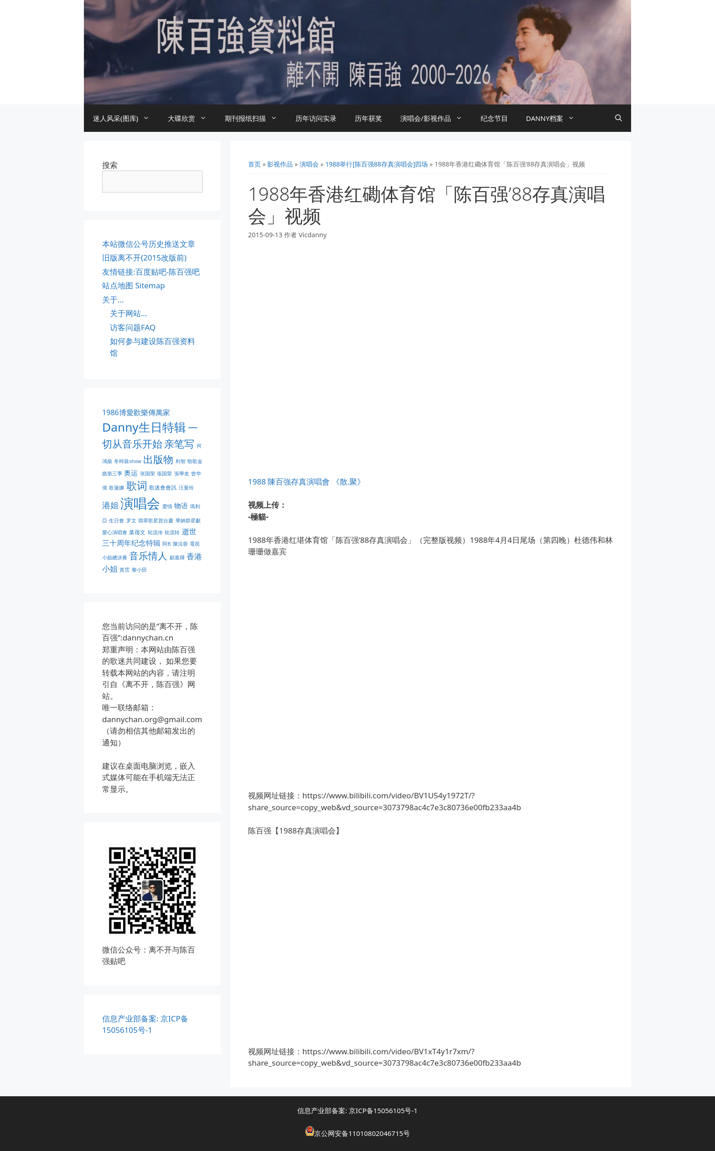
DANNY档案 (555, 118)
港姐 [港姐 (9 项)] (110, 505)
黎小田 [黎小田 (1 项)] (139, 570)
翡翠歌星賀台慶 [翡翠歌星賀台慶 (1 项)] (155, 520)
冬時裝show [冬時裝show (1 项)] (127, 461)
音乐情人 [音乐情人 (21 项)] (148, 555)
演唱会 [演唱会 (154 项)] (140, 503)
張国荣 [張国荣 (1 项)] (164, 473)
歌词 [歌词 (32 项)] (136, 486)
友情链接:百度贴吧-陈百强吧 (151, 271)
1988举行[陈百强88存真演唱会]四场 (376, 164)
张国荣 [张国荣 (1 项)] (147, 473)
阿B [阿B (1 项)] (166, 544)
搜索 (110, 165)
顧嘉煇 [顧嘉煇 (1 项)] (177, 557)
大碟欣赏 (192, 118)
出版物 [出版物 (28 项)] (158, 459)
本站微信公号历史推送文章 (148, 244)
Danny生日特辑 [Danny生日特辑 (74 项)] (144, 427)
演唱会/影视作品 (435, 118)
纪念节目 (494, 118)
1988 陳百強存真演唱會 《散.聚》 (306, 481)
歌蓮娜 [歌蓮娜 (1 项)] (116, 487)
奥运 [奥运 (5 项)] (131, 473)
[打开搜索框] (618, 118)
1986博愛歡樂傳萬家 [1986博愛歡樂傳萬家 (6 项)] (136, 412)
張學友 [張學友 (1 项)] (181, 473)
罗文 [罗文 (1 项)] (131, 520)
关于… (113, 299)
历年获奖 (368, 118)
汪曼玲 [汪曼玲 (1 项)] (186, 487)
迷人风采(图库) (126, 118)
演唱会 (309, 164)
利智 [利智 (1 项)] (181, 461)
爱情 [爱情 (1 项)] (167, 506)
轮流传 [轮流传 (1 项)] (155, 532)
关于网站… (128, 313)
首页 (254, 164)
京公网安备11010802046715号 (362, 1133)
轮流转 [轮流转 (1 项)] (172, 532)
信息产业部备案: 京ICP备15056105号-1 (357, 1110)
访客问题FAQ (132, 327)
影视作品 (280, 164)
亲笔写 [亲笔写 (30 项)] (179, 444)
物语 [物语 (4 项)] (181, 505)
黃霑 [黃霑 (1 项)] (124, 570)
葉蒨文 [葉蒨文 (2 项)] (137, 532)
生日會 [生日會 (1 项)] (116, 520)
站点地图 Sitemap (133, 285)
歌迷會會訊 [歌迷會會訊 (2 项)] (162, 487)
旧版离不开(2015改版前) (144, 257)
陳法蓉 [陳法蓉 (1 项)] (180, 544)
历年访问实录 (316, 118)
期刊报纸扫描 (255, 118)
